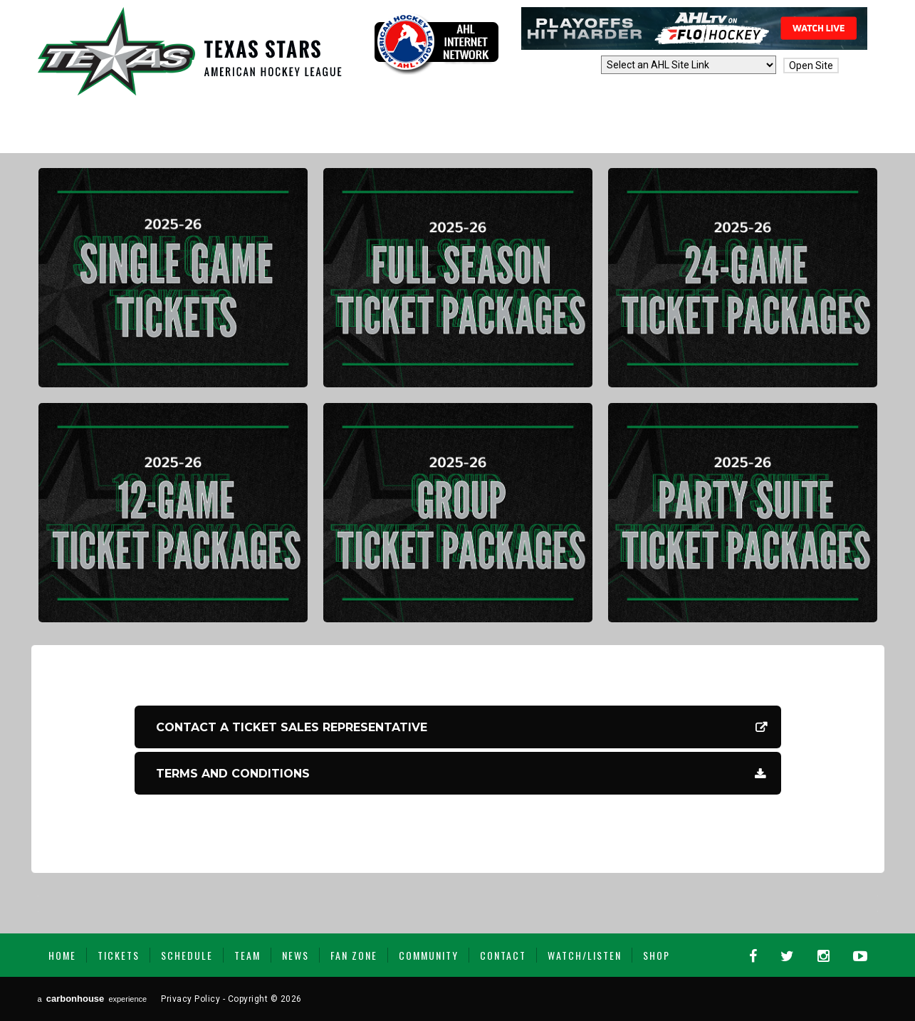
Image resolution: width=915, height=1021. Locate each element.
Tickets (119, 955)
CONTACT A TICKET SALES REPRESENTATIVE (291, 727)
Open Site (811, 65)
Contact (503, 955)
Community (429, 955)
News (295, 955)
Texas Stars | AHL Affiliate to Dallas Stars (190, 51)
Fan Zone (353, 955)
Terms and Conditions (233, 773)
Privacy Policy (190, 999)
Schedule (187, 955)
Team (247, 955)
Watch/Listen (585, 955)
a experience (92, 998)
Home (62, 955)
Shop (656, 955)
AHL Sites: (572, 65)
